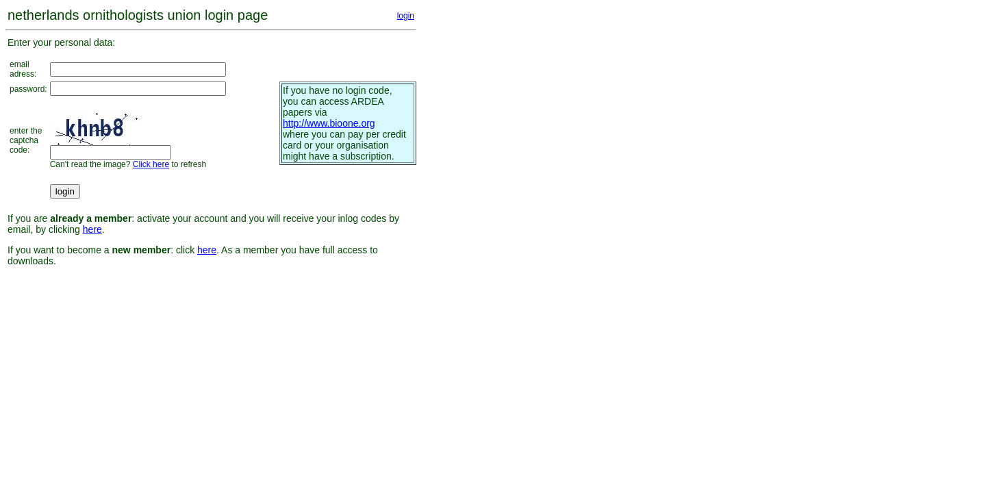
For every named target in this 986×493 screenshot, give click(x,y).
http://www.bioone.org (329, 123)
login (405, 16)
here (92, 229)
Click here (151, 164)
